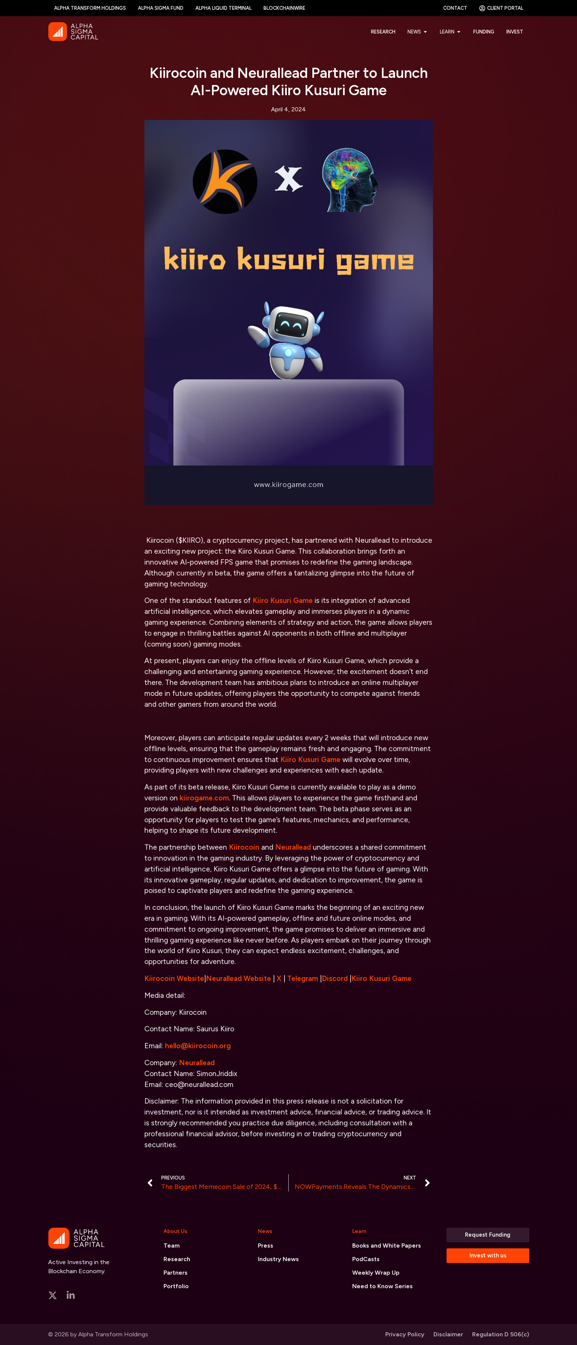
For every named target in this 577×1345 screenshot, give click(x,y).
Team (172, 1245)
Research (177, 1259)
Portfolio (176, 1286)
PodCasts (366, 1259)
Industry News (278, 1259)
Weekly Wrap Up (376, 1272)
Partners (176, 1272)
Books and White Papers (386, 1245)
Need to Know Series (382, 1286)
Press (265, 1245)
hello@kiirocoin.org (198, 1045)
